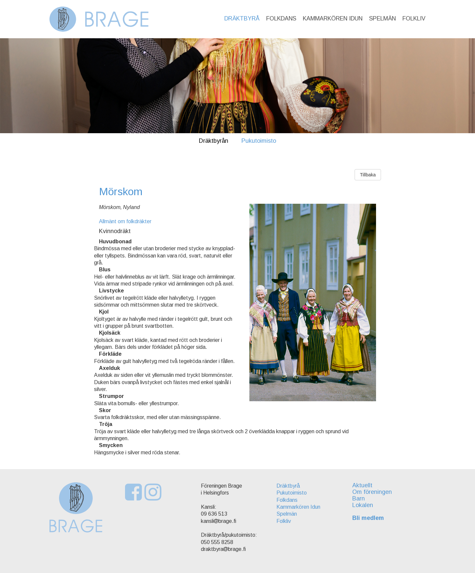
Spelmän (382, 18)
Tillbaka (368, 174)
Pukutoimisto (258, 140)
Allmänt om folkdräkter (125, 221)
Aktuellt (362, 485)
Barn (358, 498)
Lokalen (362, 505)
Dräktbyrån (213, 140)
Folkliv (414, 18)
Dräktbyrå (242, 18)
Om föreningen (372, 492)
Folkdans (281, 18)
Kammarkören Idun (333, 18)
